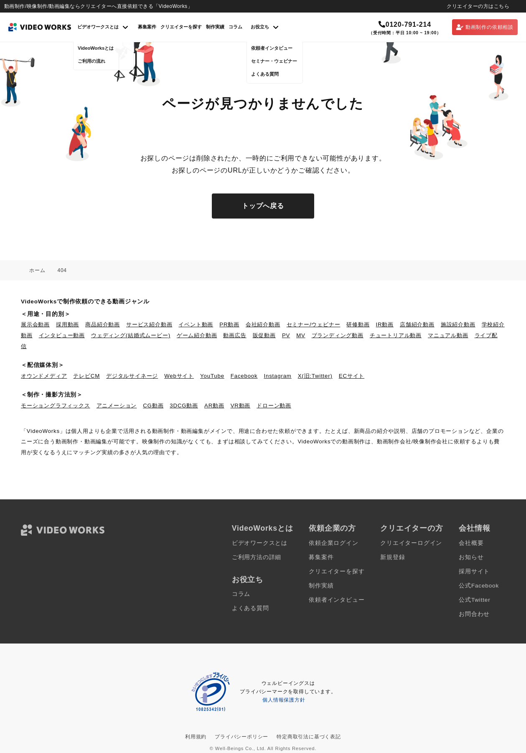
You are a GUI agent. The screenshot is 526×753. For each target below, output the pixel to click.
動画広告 (234, 335)
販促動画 (264, 335)
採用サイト (474, 571)
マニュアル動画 (448, 335)
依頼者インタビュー (336, 600)
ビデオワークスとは (259, 543)
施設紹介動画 (458, 324)
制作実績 (215, 26)
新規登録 (392, 557)
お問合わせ (474, 614)
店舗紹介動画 (417, 324)
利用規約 (195, 736)
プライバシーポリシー (241, 736)
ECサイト (351, 376)
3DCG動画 (184, 405)
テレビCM (86, 376)
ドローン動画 (274, 405)
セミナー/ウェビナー (314, 324)
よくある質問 (250, 608)
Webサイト (179, 376)
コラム (235, 26)
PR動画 (229, 324)
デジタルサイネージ (132, 376)
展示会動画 (35, 324)
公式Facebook (479, 586)
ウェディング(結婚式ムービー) (130, 335)
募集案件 (147, 26)
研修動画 (357, 324)
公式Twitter (474, 600)
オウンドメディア (44, 376)
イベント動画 (195, 324)
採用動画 (67, 324)
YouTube (212, 376)
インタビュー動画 (62, 335)
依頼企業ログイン (333, 543)
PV (286, 335)
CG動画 (153, 405)
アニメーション (117, 405)
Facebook (244, 376)
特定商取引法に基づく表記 (309, 736)
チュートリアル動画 (396, 335)
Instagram (278, 376)
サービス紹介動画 (149, 324)
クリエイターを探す (181, 26)
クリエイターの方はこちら (478, 6)
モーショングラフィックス (55, 405)
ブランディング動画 (337, 335)
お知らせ (471, 557)
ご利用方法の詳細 (256, 557)
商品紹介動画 (102, 324)
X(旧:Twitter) (315, 376)
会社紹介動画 (263, 324)
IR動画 (385, 324)
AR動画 (214, 405)
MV (300, 335)
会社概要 (471, 543)
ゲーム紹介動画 (197, 335)
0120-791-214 (405, 24)
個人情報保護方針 (283, 700)
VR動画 (241, 405)
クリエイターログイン (411, 543)
